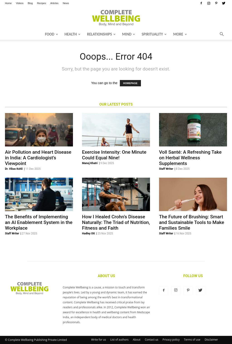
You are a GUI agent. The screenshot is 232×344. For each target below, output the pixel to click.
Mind (128, 34)
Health (72, 34)
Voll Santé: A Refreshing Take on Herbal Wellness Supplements (190, 157)
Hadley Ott (88, 233)
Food (51, 34)
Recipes (41, 3)
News (66, 3)
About (136, 340)
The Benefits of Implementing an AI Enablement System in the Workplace (38, 222)
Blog (30, 3)
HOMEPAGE (130, 83)
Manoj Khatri (90, 163)
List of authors (119, 340)
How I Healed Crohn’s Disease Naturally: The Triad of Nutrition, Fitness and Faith (116, 222)
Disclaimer (211, 340)
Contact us (151, 340)
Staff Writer (166, 168)
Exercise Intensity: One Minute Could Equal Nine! (114, 154)
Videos (19, 3)
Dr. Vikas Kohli (14, 168)
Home (8, 3)
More (180, 34)
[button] (221, 34)
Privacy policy (171, 340)
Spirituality (154, 34)
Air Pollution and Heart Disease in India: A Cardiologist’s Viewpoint (38, 157)
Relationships (101, 34)
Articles (54, 3)
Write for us (98, 340)
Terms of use (192, 340)
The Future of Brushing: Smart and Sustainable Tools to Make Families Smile (191, 222)
